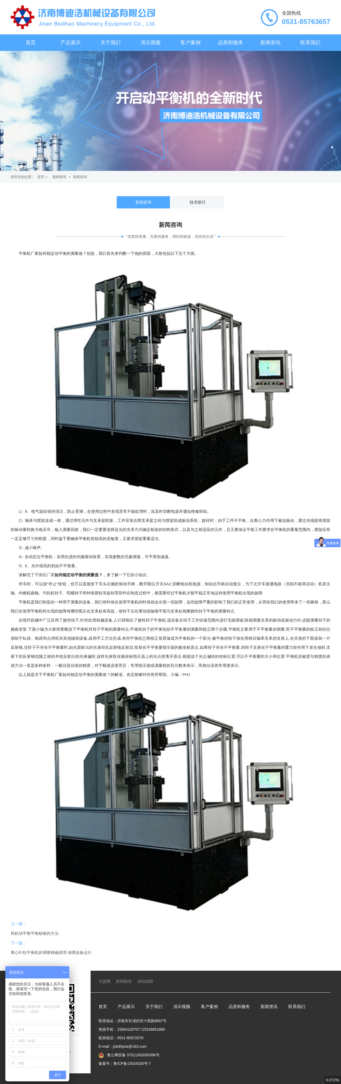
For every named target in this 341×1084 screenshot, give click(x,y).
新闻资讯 (270, 42)
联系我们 (310, 42)
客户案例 (190, 42)
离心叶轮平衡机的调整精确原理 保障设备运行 (51, 952)
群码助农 (124, 981)
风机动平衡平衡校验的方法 (35, 933)
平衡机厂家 (45, 575)
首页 (31, 42)
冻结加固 (145, 981)
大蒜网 (105, 981)
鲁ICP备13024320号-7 (132, 1063)
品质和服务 (230, 42)
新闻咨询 (80, 177)
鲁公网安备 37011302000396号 (133, 1055)
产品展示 (70, 42)
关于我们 (110, 42)
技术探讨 (198, 202)
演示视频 (150, 42)
